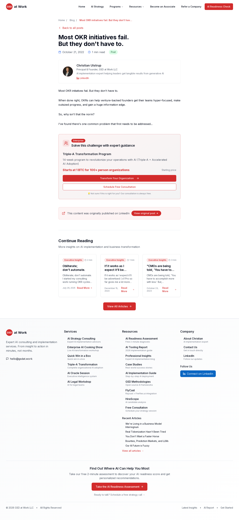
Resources (136, 6)
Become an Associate (162, 6)
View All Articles (119, 306)
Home (82, 6)
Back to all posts (70, 28)
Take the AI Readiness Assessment (119, 486)
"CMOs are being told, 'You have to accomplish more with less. (159, 271)
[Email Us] (32, 359)
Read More (84, 287)
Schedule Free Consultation (119, 186)
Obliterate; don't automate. (74, 268)
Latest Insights (189, 507)
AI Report (209, 507)
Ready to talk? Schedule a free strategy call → (119, 494)
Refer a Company (191, 6)
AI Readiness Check (218, 6)
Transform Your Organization (119, 178)
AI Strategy (97, 6)
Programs (116, 6)
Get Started (227, 507)
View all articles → (133, 450)
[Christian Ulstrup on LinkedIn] (83, 78)
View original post (146, 213)
